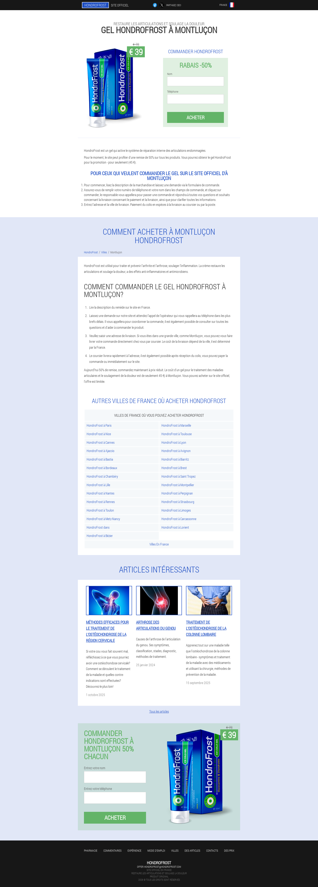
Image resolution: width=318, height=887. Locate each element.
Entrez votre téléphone (98, 788)
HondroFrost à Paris (99, 425)
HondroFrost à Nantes (100, 493)
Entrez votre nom (94, 768)
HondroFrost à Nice (99, 434)
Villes (174, 850)
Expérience (134, 850)
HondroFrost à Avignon (176, 451)
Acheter (195, 117)
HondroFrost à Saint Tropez (178, 476)
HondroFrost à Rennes (101, 502)
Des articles (192, 850)
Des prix (229, 850)
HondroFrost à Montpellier (177, 485)
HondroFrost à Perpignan (177, 493)
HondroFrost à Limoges (176, 510)
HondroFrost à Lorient (175, 527)
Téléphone (172, 91)
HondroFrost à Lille (98, 485)
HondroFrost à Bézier (100, 536)
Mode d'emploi (156, 850)
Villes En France (159, 544)
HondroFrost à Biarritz (175, 459)
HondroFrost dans (98, 527)
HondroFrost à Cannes (101, 442)
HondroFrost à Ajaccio (100, 451)
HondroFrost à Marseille (176, 425)
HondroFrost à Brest (174, 468)
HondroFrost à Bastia (100, 459)
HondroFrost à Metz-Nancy (103, 519)
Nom (169, 74)
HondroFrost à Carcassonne (178, 519)
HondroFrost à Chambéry (102, 476)
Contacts (212, 850)
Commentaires (112, 850)
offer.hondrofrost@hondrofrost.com (159, 866)
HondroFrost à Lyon (173, 442)
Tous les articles (159, 711)
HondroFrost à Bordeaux (102, 468)
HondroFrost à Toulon (100, 510)
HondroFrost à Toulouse (176, 434)
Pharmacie (90, 850)
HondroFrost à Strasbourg (177, 502)
